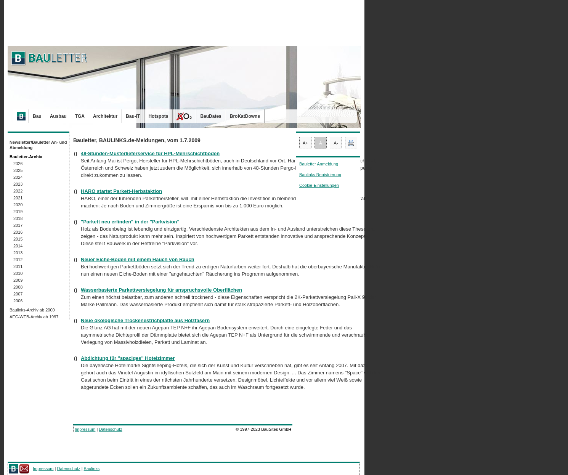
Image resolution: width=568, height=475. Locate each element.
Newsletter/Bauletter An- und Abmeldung (38, 145)
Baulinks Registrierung (320, 174)
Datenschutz (110, 429)
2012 (17, 259)
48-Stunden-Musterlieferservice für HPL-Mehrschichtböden (150, 153)
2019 (17, 211)
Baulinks (92, 468)
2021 (17, 198)
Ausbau (58, 116)
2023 (17, 184)
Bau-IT (133, 116)
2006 (17, 300)
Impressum (85, 429)
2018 (17, 218)
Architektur (105, 116)
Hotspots (158, 116)
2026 (17, 163)
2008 (17, 287)
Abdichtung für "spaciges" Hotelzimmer (128, 358)
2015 (17, 239)
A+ (305, 143)
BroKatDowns (245, 116)
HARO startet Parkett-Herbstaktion (121, 191)
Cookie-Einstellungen (319, 185)
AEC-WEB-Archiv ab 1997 (34, 317)
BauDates (210, 116)
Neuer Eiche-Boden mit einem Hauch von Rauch (137, 259)
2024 (17, 177)
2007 (17, 294)
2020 (17, 204)
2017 (17, 225)
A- (336, 143)
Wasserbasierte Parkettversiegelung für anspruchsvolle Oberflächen (161, 290)
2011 (17, 266)
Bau (37, 116)
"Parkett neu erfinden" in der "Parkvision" (130, 222)
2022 (17, 191)
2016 (17, 232)
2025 (17, 170)
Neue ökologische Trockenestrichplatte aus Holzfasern (145, 320)
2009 (17, 280)
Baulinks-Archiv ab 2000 (32, 310)
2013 (17, 252)
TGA (80, 116)
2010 (17, 273)
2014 (17, 246)
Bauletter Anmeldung (318, 164)
